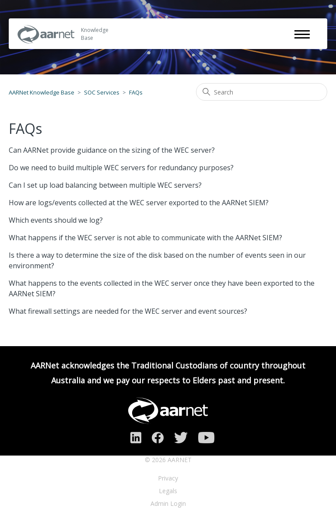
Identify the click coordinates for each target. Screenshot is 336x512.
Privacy (168, 478)
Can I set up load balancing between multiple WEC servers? (105, 185)
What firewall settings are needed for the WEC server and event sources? (128, 311)
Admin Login (168, 503)
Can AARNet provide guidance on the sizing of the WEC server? (112, 150)
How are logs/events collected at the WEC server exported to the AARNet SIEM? (139, 202)
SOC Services (101, 92)
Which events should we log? (56, 220)
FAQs (136, 92)
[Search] (261, 92)
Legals (168, 491)
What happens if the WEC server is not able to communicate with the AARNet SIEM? (145, 237)
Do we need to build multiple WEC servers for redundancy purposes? (121, 167)
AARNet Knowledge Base (41, 92)
